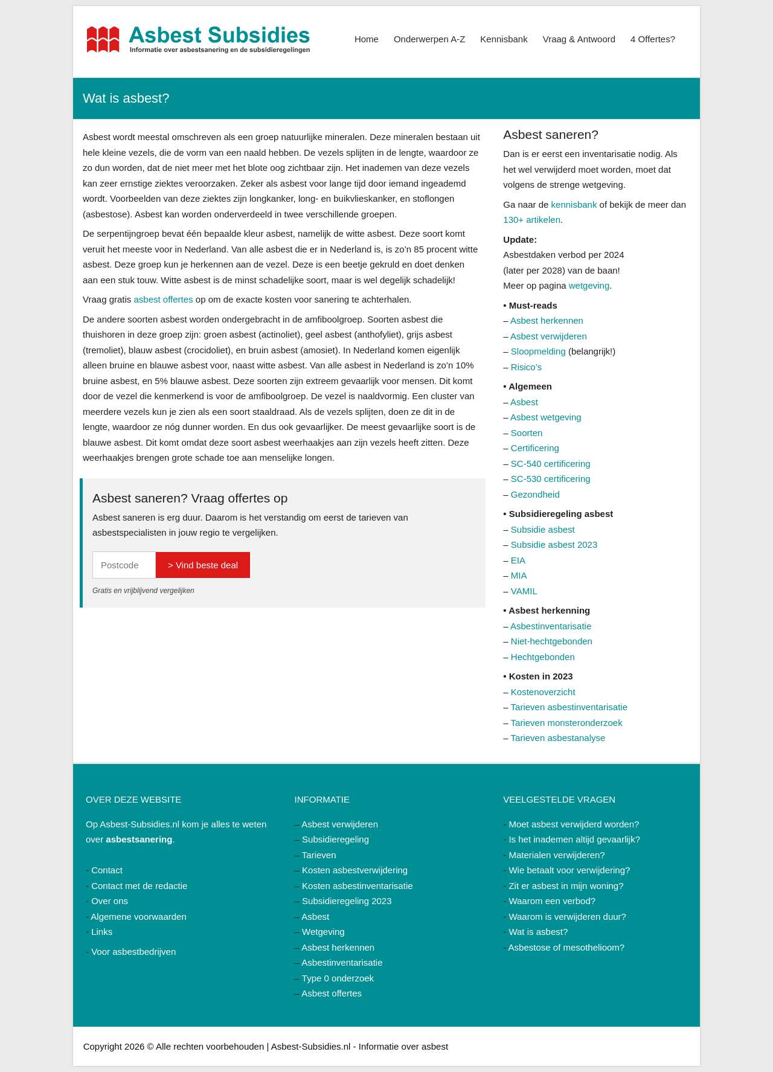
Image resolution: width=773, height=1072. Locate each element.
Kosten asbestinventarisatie (357, 886)
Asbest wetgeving (546, 417)
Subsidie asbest (543, 529)
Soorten (527, 433)
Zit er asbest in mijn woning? (565, 886)
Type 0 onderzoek (338, 978)
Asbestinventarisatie (550, 626)
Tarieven (319, 855)
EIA (518, 560)
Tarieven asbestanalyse (558, 738)
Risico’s (526, 367)
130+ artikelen (531, 219)
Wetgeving (323, 931)
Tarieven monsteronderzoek (567, 722)
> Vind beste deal (203, 565)
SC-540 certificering (551, 463)
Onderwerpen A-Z (429, 39)
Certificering (535, 448)
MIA (519, 575)
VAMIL (524, 591)
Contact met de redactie (139, 886)
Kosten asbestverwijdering (355, 870)
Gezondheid (535, 494)
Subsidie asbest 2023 (554, 544)
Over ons (109, 901)
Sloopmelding (538, 351)
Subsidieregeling (335, 839)
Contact (107, 870)
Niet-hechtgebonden (551, 641)
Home (366, 39)
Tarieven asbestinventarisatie (569, 707)
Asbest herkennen (546, 320)
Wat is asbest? (538, 931)
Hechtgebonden (543, 657)
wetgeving (589, 285)
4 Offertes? (652, 39)
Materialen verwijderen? (556, 855)
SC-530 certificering (551, 478)
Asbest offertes (331, 993)
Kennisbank (503, 39)
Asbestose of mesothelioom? (566, 947)
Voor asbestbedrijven (133, 951)
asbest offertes (163, 299)
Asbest (524, 402)
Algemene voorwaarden (138, 916)
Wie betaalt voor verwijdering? (569, 870)
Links (101, 931)
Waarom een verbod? (551, 901)
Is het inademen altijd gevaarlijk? (574, 839)
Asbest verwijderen (548, 336)
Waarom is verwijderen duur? (567, 916)
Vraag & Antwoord (579, 39)
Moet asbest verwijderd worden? (573, 824)
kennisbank (574, 204)
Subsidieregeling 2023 (346, 901)
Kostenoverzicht (543, 692)
